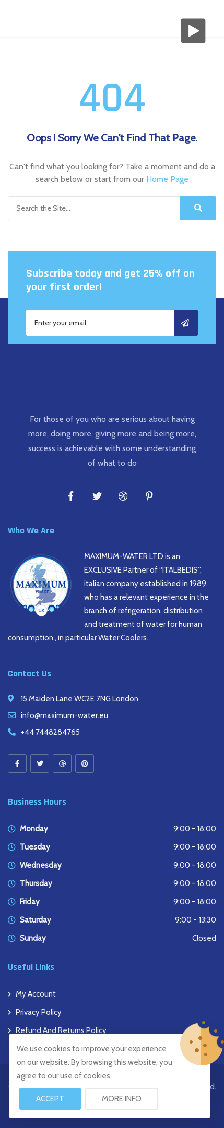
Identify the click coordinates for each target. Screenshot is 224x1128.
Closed (204, 938)
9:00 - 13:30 (195, 920)
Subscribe (186, 323)
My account (36, 994)
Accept (50, 1098)
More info (122, 1098)
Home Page (167, 179)
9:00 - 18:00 (194, 828)
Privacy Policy (39, 1012)
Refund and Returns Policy (61, 1030)
